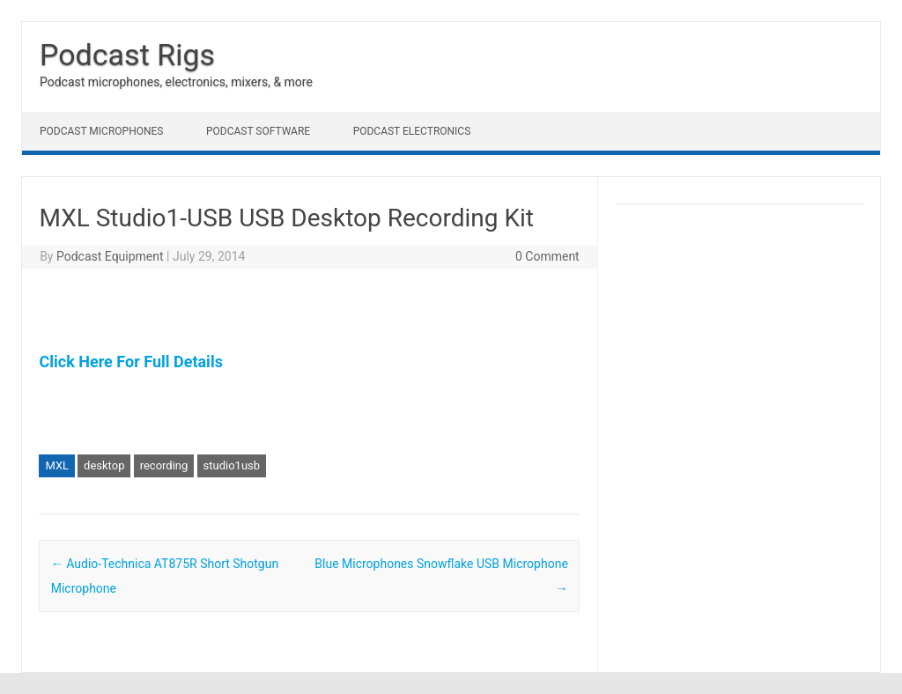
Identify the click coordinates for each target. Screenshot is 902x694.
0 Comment (547, 256)
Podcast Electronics (412, 131)
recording (164, 465)
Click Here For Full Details (130, 361)
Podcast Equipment (110, 256)
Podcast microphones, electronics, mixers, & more (176, 82)
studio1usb (232, 465)
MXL (57, 465)
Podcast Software (258, 131)
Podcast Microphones (101, 131)
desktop (104, 465)
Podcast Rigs (127, 54)
